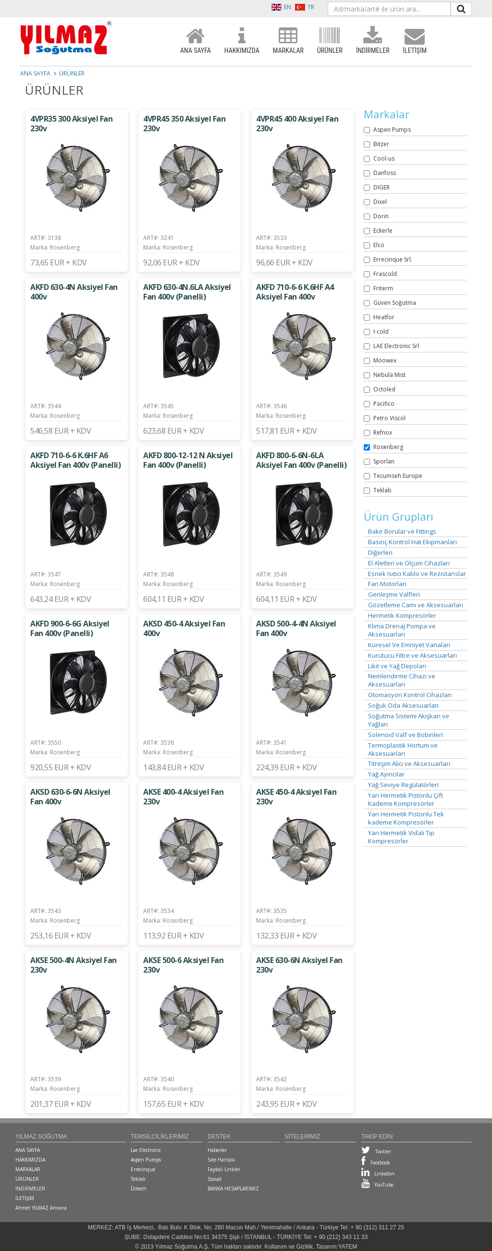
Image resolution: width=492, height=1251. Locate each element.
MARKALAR (288, 40)
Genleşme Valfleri (394, 594)
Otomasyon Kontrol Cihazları (410, 695)
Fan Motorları (387, 584)
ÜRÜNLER (330, 40)
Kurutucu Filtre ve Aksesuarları (412, 655)
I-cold (381, 331)
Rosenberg (388, 447)
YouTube (377, 1184)
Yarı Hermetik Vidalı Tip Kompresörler (401, 837)
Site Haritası (221, 1159)
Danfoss (384, 173)
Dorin (381, 216)
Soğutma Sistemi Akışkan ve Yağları (408, 720)
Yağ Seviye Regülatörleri (403, 785)
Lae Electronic (146, 1150)
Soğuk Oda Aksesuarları (403, 705)
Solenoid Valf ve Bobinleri (405, 735)
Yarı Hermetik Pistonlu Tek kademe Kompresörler (406, 818)
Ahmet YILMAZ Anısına (41, 1207)
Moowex (384, 360)
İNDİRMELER (373, 40)
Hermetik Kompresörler (402, 616)
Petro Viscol (389, 418)
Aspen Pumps (392, 129)
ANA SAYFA (195, 40)
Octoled (384, 389)
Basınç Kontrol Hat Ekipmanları (412, 542)
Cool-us (383, 158)
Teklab (382, 490)
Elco (378, 245)
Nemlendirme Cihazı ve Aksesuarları (401, 680)
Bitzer (381, 144)
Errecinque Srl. (392, 259)
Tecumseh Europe (397, 476)
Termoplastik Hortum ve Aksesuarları (403, 749)
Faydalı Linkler (224, 1169)
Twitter (376, 1151)
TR (304, 7)
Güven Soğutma (394, 303)
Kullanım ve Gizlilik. (290, 1246)
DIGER (381, 187)
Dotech (139, 1188)
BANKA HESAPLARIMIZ (233, 1188)
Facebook (375, 1162)
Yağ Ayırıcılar (386, 774)
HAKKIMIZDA (241, 40)
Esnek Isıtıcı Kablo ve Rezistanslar (417, 574)
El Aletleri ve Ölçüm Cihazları (409, 563)
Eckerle (383, 230)
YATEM (347, 1246)
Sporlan (383, 461)
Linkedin (377, 1173)
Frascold (385, 274)
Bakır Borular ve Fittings (402, 531)
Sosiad (214, 1179)
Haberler (217, 1150)
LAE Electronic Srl (396, 346)
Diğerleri (380, 553)
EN (281, 7)
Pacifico (383, 404)
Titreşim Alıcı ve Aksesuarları (409, 764)
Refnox (382, 432)
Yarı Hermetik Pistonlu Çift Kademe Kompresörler (405, 799)
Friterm (383, 288)
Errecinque (143, 1169)
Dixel (380, 202)
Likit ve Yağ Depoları (397, 666)
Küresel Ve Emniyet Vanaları (409, 645)
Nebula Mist (389, 375)
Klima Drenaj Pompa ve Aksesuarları (402, 630)
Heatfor (383, 317)
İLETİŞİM (415, 40)
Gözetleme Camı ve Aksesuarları (415, 605)
